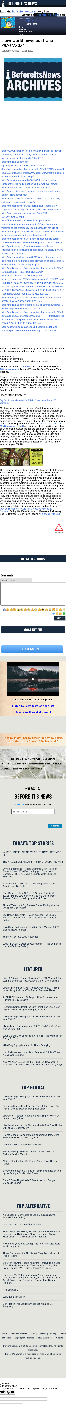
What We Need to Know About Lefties (22, 1224)
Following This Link (50, 514)
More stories (40, 20)
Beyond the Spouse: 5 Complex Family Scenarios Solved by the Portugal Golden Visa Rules (32, 1172)
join (14, 356)
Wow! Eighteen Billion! (14, 1297)
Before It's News (22, 3)
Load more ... (32, 649)
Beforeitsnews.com (24, 11)
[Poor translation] (10, 1392)
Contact (42, 1334)
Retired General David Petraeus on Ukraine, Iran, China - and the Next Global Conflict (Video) (32, 1136)
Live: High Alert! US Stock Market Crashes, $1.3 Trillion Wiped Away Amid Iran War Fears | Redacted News (31, 989)
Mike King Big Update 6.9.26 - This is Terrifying (26, 1045)
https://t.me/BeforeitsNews (27, 768)
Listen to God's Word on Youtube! (33, 706)
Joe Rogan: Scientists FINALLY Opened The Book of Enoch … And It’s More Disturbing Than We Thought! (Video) (30, 917)
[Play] (33, 679)
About (4, 1334)
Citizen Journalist (9, 369)
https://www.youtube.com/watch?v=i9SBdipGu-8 (25, 187)
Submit (55, 825)
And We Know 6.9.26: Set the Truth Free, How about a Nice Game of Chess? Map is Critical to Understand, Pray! (32, 1063)
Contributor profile (26, 20)
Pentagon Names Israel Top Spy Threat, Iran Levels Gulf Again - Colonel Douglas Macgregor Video (31, 1008)
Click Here (26, 366)
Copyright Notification (24, 1338)
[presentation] (25, 820)
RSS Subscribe (45, 1338)
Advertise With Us (19, 1334)
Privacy (53, 1334)
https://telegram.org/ (39, 763)
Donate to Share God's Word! (33, 712)
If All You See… (11, 1290)
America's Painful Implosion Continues (22, 1144)
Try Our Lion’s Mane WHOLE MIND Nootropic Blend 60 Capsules (31, 509)
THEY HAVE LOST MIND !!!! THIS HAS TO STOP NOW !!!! (33, 862)
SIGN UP (19, 804)
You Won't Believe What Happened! (21, 937)
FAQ (33, 1334)
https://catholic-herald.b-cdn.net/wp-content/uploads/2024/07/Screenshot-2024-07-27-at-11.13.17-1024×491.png (33, 319)
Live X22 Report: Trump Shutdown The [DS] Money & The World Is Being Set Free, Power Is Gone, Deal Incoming (32, 979)
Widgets (59, 1338)
